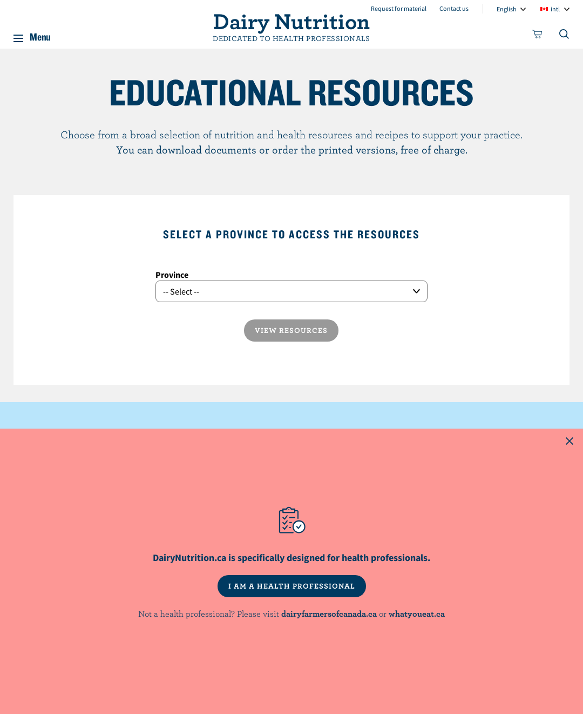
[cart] (537, 36)
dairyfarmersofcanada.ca (329, 613)
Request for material (398, 8)
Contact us (454, 8)
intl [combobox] (555, 9)
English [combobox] (507, 9)
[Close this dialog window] (569, 442)
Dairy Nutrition (291, 20)
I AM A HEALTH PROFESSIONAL (291, 586)
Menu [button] (40, 35)
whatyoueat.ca (417, 613)
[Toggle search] (564, 36)
